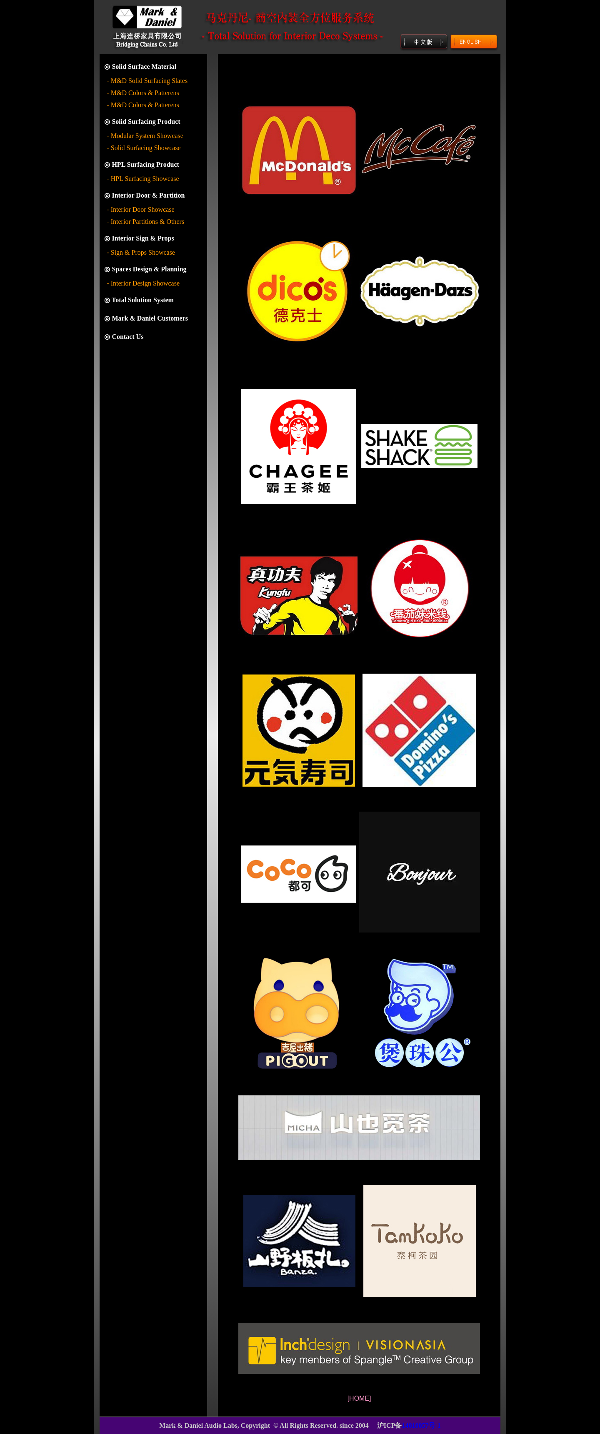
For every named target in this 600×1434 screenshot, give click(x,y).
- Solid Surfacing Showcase (143, 147)
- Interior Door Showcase (140, 209)
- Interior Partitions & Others (145, 221)
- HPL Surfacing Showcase (143, 178)
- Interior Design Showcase (143, 283)
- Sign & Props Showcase (141, 252)
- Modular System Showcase (145, 135)
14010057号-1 (421, 1425)
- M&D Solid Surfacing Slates (147, 80)
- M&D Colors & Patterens (143, 92)
